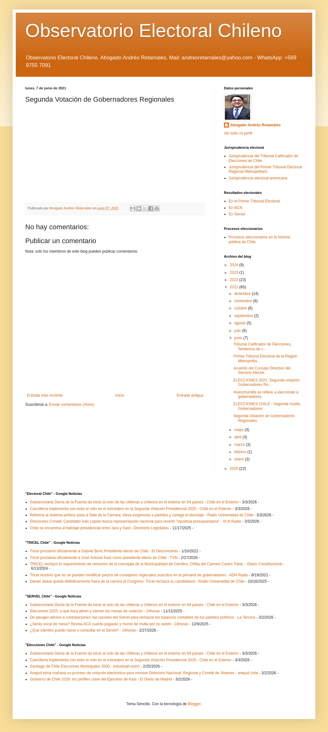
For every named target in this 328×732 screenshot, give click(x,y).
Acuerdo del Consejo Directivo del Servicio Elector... (261, 370)
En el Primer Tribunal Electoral (254, 201)
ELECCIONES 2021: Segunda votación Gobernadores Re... (266, 382)
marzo (240, 444)
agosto (240, 323)
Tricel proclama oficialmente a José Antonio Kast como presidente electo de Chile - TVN (104, 557)
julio (238, 330)
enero (239, 459)
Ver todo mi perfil (238, 133)
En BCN (235, 208)
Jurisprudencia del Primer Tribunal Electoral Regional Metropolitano (265, 169)
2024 (234, 265)
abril (238, 437)
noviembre (243, 301)
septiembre (244, 316)
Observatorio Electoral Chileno (153, 30)
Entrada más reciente (45, 395)
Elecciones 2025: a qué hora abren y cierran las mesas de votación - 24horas (95, 611)
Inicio (119, 395)
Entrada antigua (190, 395)
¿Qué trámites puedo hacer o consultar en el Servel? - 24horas (83, 630)
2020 (234, 468)
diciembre (243, 293)
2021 (234, 287)
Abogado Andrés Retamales (255, 125)
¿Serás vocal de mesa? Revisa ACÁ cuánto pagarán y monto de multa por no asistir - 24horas (109, 624)
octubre (241, 308)
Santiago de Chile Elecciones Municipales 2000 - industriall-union (85, 666)
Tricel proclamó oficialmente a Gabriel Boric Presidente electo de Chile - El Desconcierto (104, 551)
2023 (234, 272)
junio (238, 338)
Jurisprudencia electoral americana (258, 178)
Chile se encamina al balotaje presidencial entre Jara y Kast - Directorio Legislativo (99, 528)
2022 (234, 280)
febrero (240, 452)
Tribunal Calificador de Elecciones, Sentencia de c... (262, 346)
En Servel (237, 214)
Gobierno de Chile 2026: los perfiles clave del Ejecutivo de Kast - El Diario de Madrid (101, 679)
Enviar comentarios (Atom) (71, 404)
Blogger (194, 704)
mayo (239, 430)
